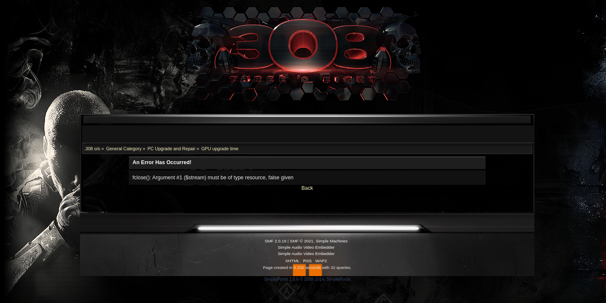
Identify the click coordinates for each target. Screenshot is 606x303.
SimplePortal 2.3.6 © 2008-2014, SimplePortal (307, 279)
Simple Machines (332, 241)
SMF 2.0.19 (276, 241)
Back (307, 188)
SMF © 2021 (302, 241)
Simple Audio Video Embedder (306, 247)
